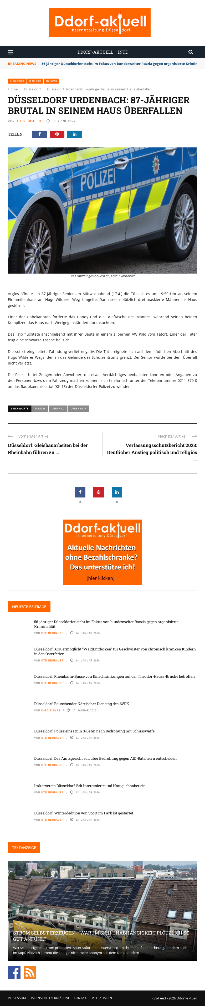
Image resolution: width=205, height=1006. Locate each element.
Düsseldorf (17, 81)
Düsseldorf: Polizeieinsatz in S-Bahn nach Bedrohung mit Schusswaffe (94, 730)
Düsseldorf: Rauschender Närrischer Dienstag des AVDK (81, 703)
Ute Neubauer (28, 121)
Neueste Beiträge (29, 606)
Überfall (58, 408)
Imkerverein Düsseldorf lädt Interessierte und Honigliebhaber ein (90, 785)
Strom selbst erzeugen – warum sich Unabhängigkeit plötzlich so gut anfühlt (101, 936)
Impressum (17, 998)
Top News (51, 81)
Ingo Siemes (50, 710)
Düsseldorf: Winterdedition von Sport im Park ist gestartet (83, 812)
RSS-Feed (158, 998)
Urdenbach (78, 408)
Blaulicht (35, 81)
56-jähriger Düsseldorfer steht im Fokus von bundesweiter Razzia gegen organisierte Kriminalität (106, 624)
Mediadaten (101, 998)
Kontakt (81, 998)
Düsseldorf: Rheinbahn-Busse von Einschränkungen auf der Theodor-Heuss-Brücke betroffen (114, 676)
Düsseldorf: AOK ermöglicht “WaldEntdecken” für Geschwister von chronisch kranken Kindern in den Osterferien (115, 651)
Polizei (40, 408)
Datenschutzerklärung (49, 998)
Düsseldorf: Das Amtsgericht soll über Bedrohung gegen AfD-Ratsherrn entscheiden (105, 758)
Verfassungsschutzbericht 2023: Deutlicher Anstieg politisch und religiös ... (152, 452)
